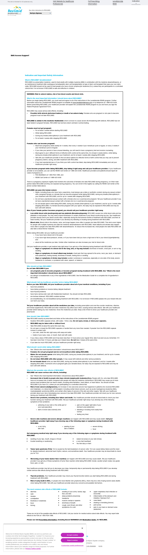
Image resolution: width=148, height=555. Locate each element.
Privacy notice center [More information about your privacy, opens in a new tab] (33, 549)
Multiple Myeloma (36, 14)
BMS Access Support (20, 56)
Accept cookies (72, 535)
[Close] (82, 528)
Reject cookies (72, 540)
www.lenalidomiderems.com (82, 103)
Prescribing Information (48, 521)
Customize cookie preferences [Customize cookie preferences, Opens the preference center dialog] (72, 545)
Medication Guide (89, 521)
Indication (136, 2)
